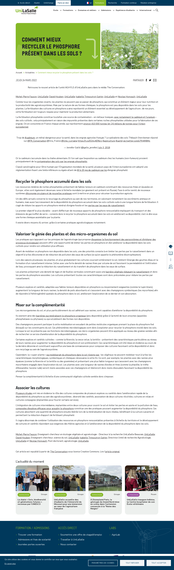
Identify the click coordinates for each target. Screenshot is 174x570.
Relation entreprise (148, 3)
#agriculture (109, 140)
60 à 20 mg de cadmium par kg (92, 170)
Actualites (30, 72)
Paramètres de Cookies (103, 563)
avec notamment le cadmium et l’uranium (134, 117)
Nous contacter (68, 544)
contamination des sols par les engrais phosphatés (62, 161)
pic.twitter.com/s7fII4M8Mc (136, 140)
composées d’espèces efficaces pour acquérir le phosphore (45, 408)
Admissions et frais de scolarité (34, 539)
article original (112, 451)
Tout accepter (158, 563)
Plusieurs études (24, 393)
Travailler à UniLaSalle (72, 539)
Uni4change (48, 3)
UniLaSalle (43, 96)
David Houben (56, 96)
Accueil (19, 72)
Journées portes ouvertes (31, 544)
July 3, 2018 (104, 147)
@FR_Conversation (36, 140)
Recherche (112, 3)
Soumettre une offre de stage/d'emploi (81, 534)
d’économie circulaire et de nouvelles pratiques (49, 193)
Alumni (37, 3)
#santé (119, 140)
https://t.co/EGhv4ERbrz (90, 140)
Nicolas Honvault (126, 96)
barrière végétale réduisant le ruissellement (127, 271)
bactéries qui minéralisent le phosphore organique (61, 315)
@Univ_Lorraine (69, 140)
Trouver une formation (30, 534)
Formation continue (129, 3)
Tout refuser (132, 563)
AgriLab (116, 534)
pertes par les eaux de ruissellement (106, 205)
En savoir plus (10, 563)
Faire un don (63, 3)
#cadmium (30, 137)
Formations (99, 3)
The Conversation (59, 451)
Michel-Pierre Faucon (26, 96)
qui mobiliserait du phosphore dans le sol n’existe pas (72, 354)
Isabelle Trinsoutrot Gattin (89, 96)
